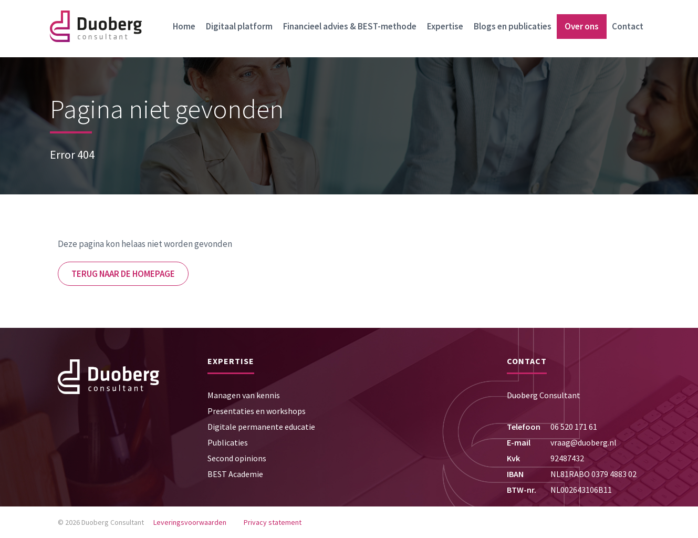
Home (184, 26)
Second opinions (236, 458)
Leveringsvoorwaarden (189, 522)
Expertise (445, 26)
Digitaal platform (239, 26)
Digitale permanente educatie (261, 426)
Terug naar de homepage (123, 274)
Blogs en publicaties (512, 26)
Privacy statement (272, 522)
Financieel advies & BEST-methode (349, 26)
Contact (627, 26)
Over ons (582, 26)
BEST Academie (235, 474)
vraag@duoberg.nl (583, 442)
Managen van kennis (243, 395)
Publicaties (227, 442)
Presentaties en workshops (256, 411)
